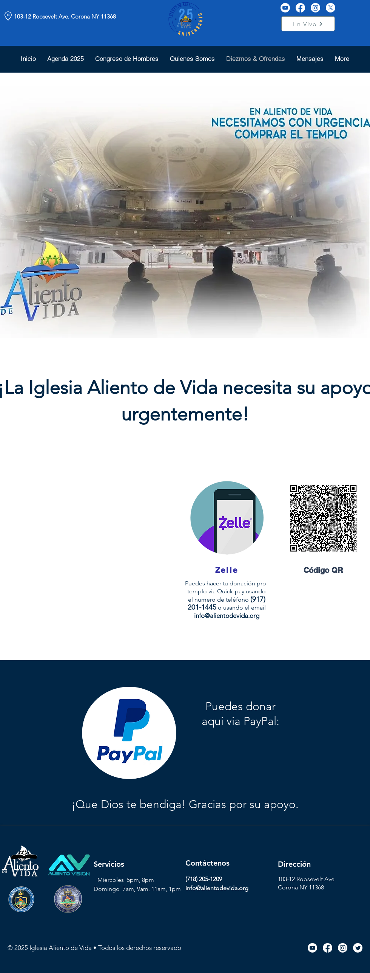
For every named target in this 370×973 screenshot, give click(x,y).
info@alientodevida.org (226, 615)
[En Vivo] (308, 23)
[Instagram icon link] (342, 948)
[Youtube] (285, 7)
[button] (192, 58)
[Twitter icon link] (357, 948)
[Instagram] (315, 7)
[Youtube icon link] (312, 948)
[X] (330, 7)
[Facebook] (300, 7)
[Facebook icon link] (327, 948)
